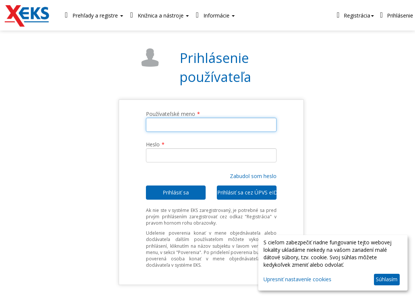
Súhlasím (386, 279)
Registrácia (354, 15)
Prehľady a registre (92, 15)
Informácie (214, 15)
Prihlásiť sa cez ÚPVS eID (247, 192)
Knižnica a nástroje (158, 15)
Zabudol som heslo (253, 176)
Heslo (153, 144)
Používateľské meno (170, 113)
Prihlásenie (395, 15)
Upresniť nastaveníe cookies (297, 279)
